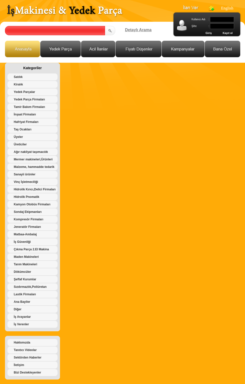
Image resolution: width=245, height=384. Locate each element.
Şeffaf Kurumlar (25, 279)
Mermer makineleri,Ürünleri (33, 159)
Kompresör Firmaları (28, 219)
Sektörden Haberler (28, 357)
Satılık (18, 77)
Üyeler (18, 137)
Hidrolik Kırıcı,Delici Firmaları (35, 189)
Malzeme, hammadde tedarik (34, 167)
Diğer (18, 309)
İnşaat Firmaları (25, 114)
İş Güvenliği (22, 242)
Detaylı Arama (138, 30)
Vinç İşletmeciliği (26, 182)
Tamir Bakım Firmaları (29, 107)
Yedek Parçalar (24, 92)
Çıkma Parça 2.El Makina (31, 249)
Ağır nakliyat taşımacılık (31, 152)
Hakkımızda (22, 342)
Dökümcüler (22, 272)
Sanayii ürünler (25, 174)
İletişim (19, 365)
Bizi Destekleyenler (27, 372)
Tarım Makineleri (25, 264)
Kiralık (18, 84)
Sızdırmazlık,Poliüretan (30, 287)
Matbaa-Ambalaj (25, 234)
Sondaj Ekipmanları (28, 212)
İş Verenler (21, 324)
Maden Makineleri (26, 257)
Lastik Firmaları (25, 294)
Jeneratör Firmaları (27, 227)
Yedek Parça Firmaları (29, 99)
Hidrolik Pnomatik (26, 197)
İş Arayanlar (22, 317)
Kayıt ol (228, 32)
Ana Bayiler (22, 302)
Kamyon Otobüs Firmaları (32, 204)
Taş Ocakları (23, 129)
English (227, 8)
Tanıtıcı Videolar (25, 350)
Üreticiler (20, 144)
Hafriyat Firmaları (26, 122)
